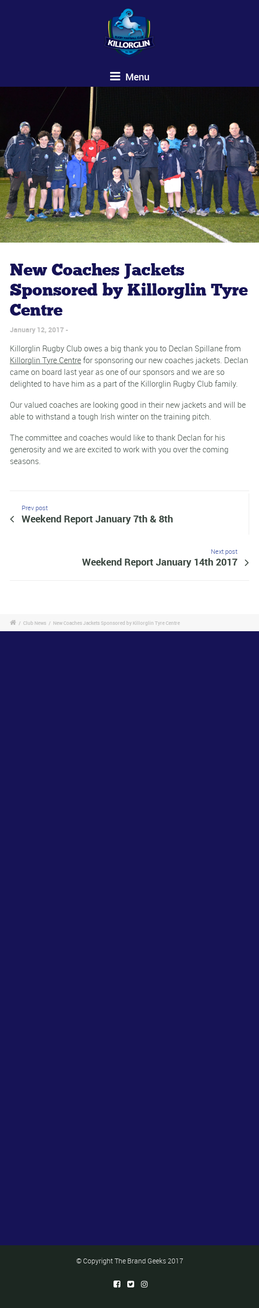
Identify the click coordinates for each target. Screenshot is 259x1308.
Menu (129, 76)
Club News (34, 622)
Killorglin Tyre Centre (45, 360)
